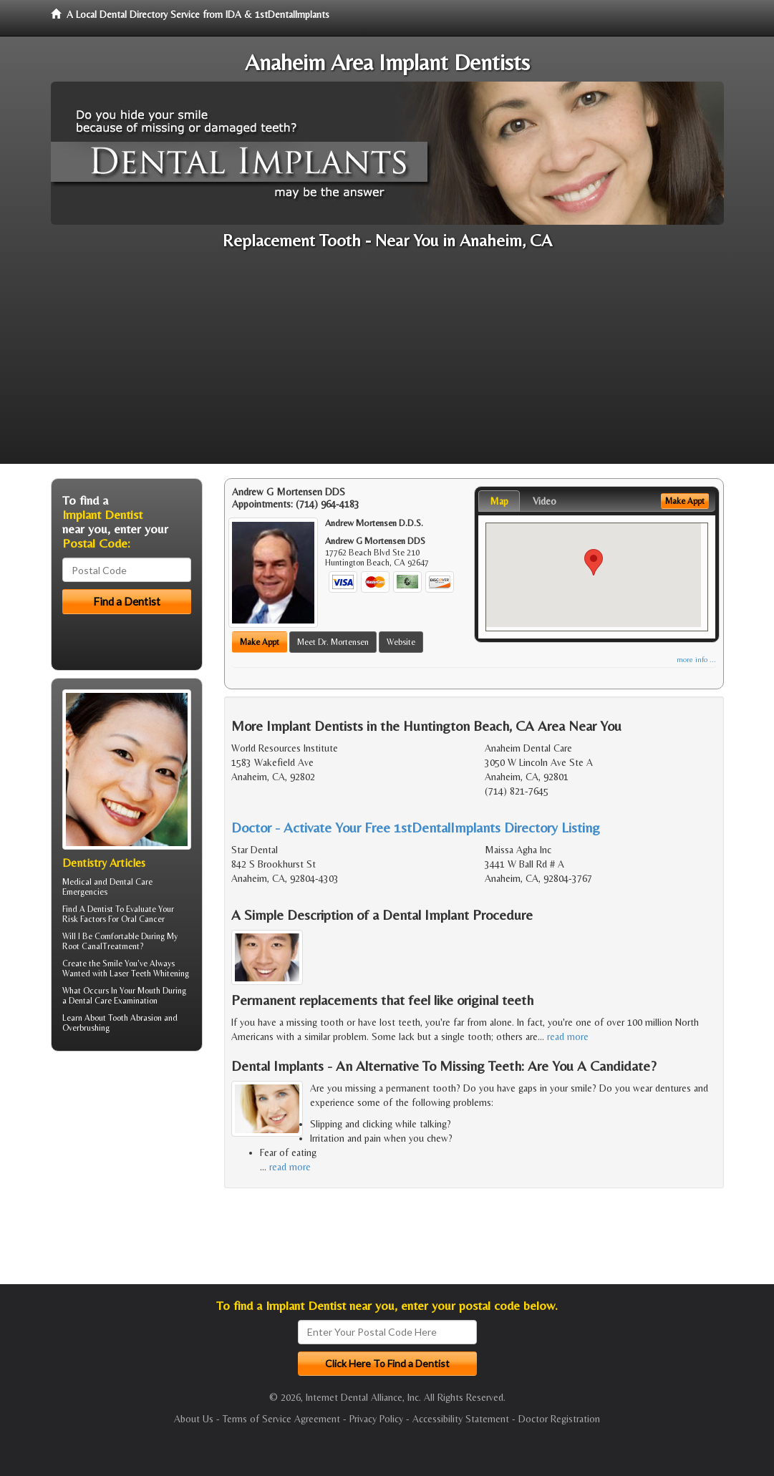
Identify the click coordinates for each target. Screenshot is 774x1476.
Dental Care (90, 1001)
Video (544, 501)
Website (401, 642)
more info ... (696, 660)
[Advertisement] (387, 363)
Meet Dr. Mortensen (333, 642)
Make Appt (259, 642)
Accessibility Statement (460, 1418)
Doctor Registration (559, 1418)
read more (568, 1036)
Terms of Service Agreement (281, 1418)
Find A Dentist (87, 909)
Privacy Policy (376, 1418)
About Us (193, 1418)
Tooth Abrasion (135, 1018)
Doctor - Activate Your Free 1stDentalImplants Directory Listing (415, 827)
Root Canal (82, 946)
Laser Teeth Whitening (149, 973)
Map (499, 501)
